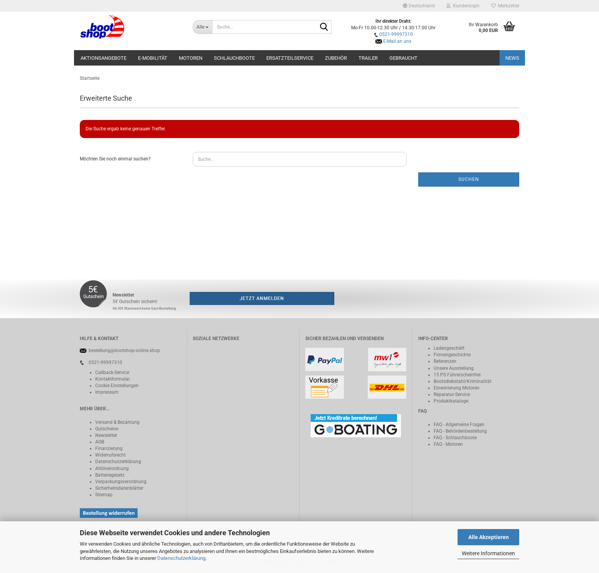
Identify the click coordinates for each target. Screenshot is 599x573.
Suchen (468, 179)
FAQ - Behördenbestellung (460, 431)
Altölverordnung (112, 468)
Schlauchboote (234, 58)
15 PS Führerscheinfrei (457, 375)
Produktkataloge (451, 401)
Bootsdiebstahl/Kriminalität (462, 381)
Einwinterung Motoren (457, 388)
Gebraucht (403, 58)
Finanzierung (109, 448)
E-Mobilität (152, 58)
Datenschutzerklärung (181, 558)
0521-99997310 (396, 34)
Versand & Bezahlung (117, 422)
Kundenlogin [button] (463, 5)
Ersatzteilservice (289, 58)
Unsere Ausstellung (454, 368)
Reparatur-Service (452, 394)
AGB (99, 442)
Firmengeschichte (452, 354)
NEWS (512, 58)
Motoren (190, 58)
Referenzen (445, 361)
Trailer (368, 58)
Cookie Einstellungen (117, 385)
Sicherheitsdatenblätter (119, 488)
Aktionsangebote (103, 58)
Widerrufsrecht (110, 455)
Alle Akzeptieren (488, 537)
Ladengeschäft (449, 348)
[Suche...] (202, 27)
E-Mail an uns (397, 41)
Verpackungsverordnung (120, 481)
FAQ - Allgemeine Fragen (459, 424)
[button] (419, 6)
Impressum (107, 392)
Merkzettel (505, 5)
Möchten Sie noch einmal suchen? (115, 159)
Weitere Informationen (488, 553)
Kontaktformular (112, 379)
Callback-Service (112, 372)
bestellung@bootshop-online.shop (124, 350)
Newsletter (106, 435)
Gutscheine (106, 428)
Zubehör (336, 58)
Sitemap (104, 494)
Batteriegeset (108, 475)
